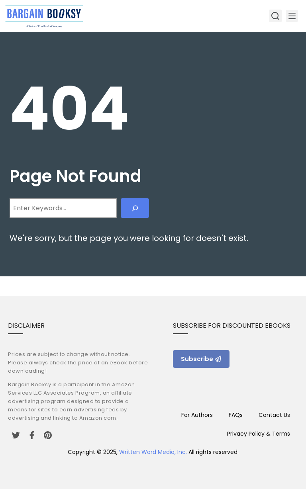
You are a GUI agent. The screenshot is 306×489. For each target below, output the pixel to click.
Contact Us (274, 415)
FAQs (236, 415)
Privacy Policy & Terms (258, 434)
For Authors (197, 415)
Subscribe (201, 359)
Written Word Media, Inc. (153, 452)
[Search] (135, 208)
